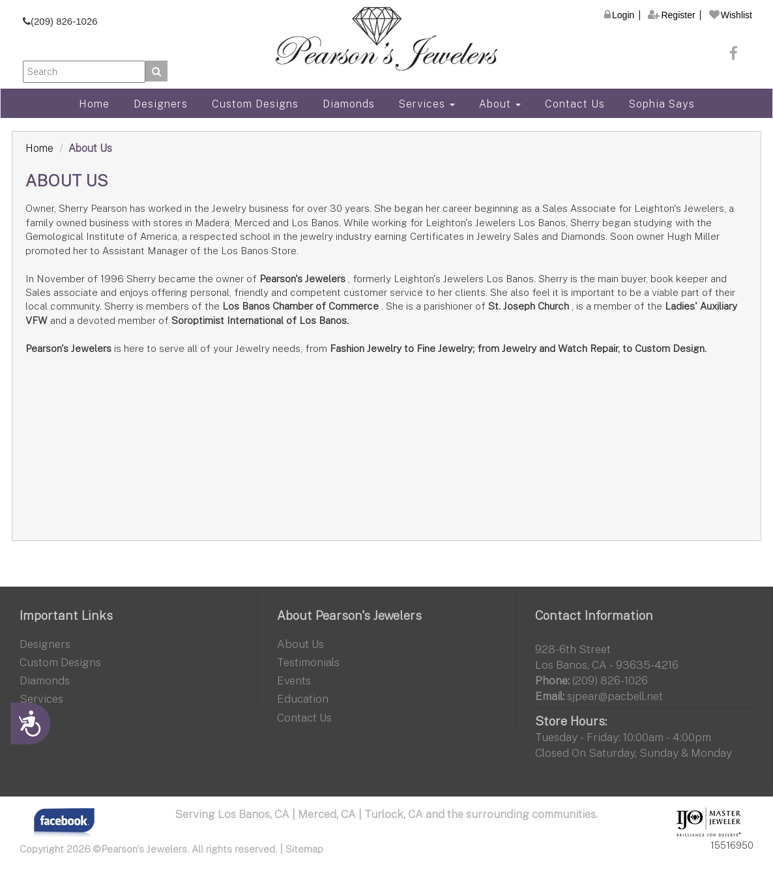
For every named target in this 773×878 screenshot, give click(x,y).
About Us (300, 644)
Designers (161, 103)
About (500, 103)
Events (294, 680)
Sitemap (304, 849)
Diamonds (349, 103)
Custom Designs (255, 103)
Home (94, 103)
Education (302, 698)
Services (427, 103)
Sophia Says (662, 103)
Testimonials (308, 662)
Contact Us (575, 103)
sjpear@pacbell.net (615, 696)
